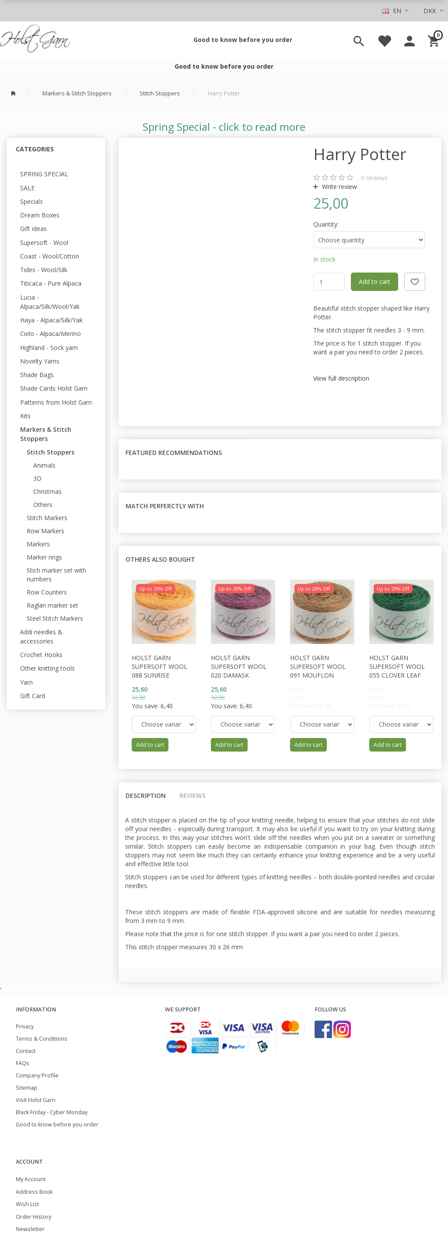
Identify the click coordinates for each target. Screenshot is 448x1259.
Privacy (25, 1026)
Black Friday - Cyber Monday (52, 1112)
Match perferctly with (165, 506)
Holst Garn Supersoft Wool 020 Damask (238, 666)
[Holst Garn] (35, 39)
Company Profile (37, 1075)
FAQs (22, 1063)
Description (146, 795)
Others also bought (160, 559)
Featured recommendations (174, 452)
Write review (338, 186)
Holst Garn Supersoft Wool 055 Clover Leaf (397, 666)
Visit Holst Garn (36, 1100)
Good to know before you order (242, 39)
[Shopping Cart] (434, 39)
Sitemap (26, 1087)
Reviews (192, 795)
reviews (374, 178)
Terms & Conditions (41, 1038)
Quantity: (326, 224)
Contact (25, 1051)
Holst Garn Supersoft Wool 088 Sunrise (159, 666)
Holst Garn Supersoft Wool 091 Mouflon (318, 666)
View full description (341, 378)
